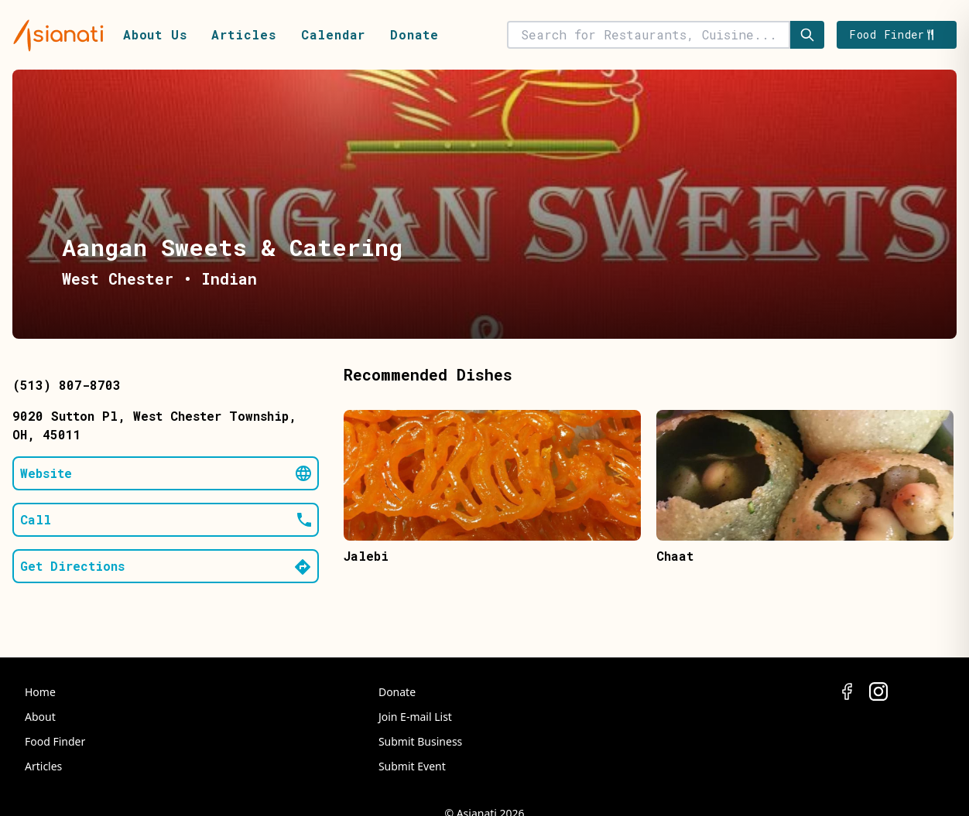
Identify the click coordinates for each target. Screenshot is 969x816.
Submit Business (420, 741)
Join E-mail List (415, 716)
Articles (243, 34)
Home (40, 692)
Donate (414, 34)
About (40, 716)
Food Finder (55, 741)
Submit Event (412, 766)
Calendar (333, 34)
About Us (155, 34)
